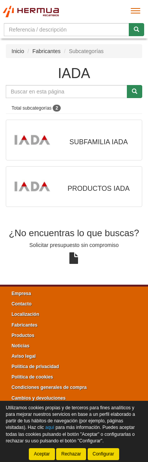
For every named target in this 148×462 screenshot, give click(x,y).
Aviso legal (24, 356)
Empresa (21, 293)
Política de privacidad (35, 366)
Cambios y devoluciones (39, 398)
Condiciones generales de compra (49, 387)
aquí (49, 427)
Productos (23, 335)
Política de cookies (32, 377)
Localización (25, 314)
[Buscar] (136, 29)
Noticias (21, 346)
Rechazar (71, 454)
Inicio (18, 51)
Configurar (103, 454)
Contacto (22, 304)
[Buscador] (66, 29)
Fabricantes (46, 51)
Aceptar (42, 454)
